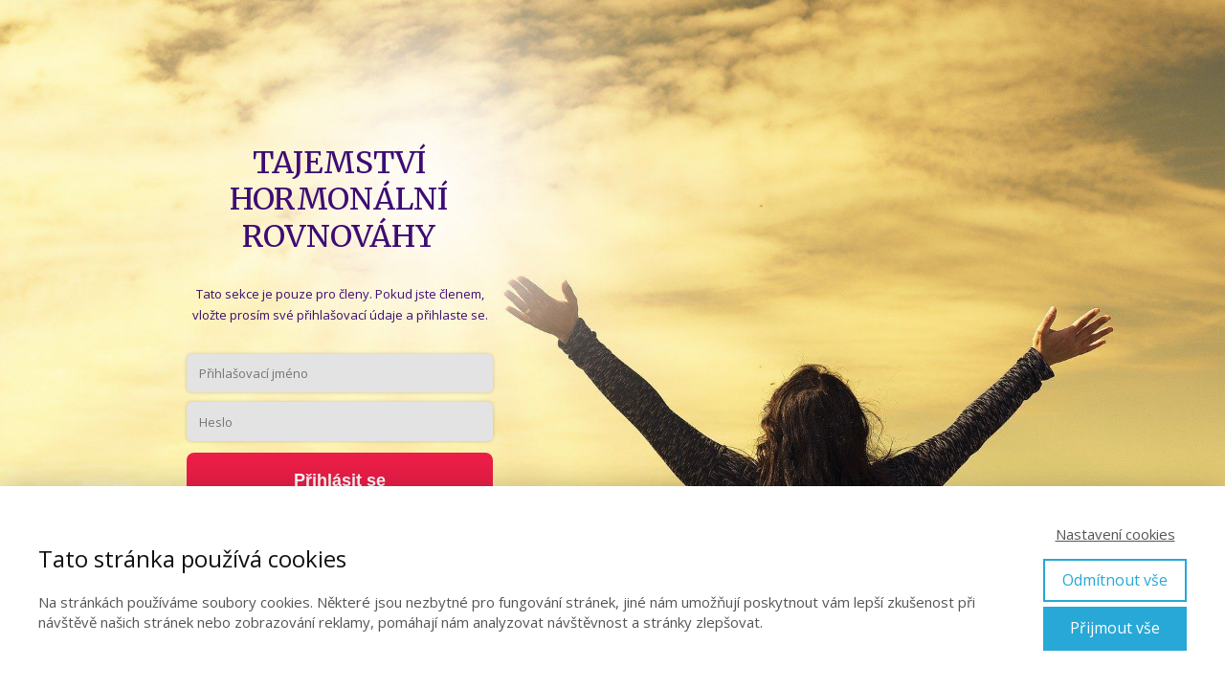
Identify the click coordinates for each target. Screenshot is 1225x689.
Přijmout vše (1115, 627)
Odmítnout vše (1115, 579)
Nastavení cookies (1115, 534)
